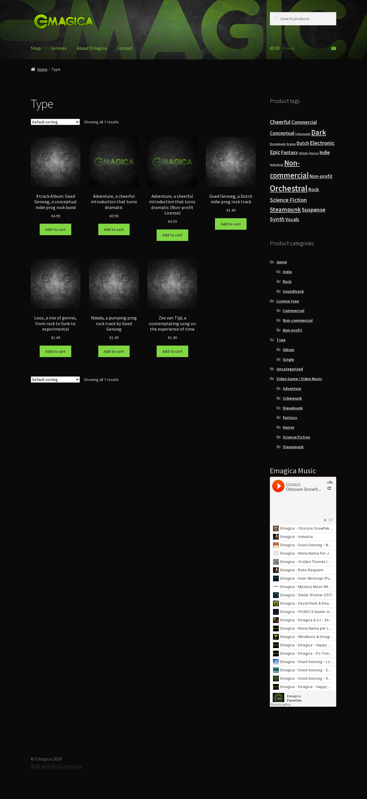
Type (280, 339)
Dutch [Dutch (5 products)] (303, 143)
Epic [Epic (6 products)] (275, 152)
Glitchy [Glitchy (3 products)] (303, 153)
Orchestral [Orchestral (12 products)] (289, 188)
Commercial (293, 310)
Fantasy (290, 417)
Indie (287, 271)
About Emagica (92, 48)
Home (42, 69)
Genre (281, 262)
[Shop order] (55, 122)
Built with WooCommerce (56, 766)
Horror (288, 427)
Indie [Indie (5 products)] (325, 152)
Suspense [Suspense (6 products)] (313, 209)
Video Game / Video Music (299, 378)
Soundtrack (293, 291)
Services (59, 48)
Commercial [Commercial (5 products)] (304, 122)
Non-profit (292, 330)
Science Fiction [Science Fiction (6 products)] (288, 199)
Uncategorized (289, 368)
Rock (287, 281)
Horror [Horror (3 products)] (314, 153)
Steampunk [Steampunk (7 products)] (285, 209)
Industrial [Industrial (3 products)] (276, 164)
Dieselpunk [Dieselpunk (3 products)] (278, 144)
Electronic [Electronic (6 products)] (322, 142)
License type (287, 301)
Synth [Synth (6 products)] (277, 219)
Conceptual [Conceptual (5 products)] (282, 133)
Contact (125, 48)
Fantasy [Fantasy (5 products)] (289, 152)
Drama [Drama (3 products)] (291, 144)
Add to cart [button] (55, 229)
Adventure (292, 388)
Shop (36, 48)
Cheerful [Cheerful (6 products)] (280, 121)
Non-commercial (298, 320)
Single (288, 359)
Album (288, 349)
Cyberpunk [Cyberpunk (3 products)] (302, 134)
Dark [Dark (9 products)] (318, 132)
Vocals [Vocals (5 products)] (292, 219)
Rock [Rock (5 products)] (313, 189)
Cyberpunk (292, 398)
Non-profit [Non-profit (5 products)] (321, 176)
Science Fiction (296, 437)
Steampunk (293, 446)
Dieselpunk (293, 408)
